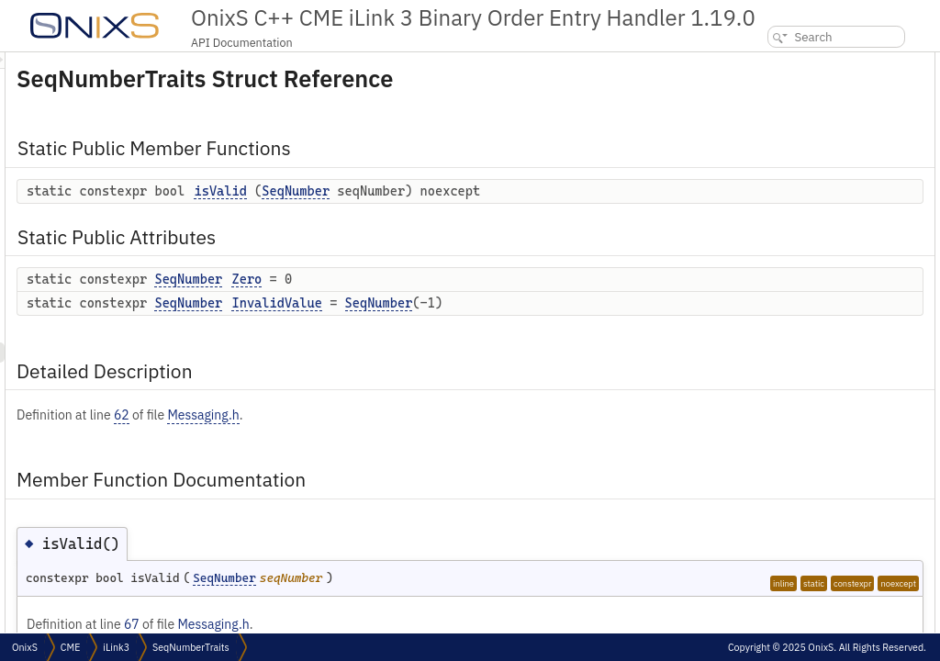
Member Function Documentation (821, 183)
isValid (449, 191)
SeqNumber (525, 191)
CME (70, 647)
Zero (476, 298)
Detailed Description (788, 163)
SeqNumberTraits (190, 647)
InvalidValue (506, 322)
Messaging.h (432, 434)
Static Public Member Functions (817, 62)
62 (351, 434)
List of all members (782, 284)
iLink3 (116, 647)
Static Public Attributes (795, 102)
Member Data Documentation (807, 223)
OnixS (25, 647)
